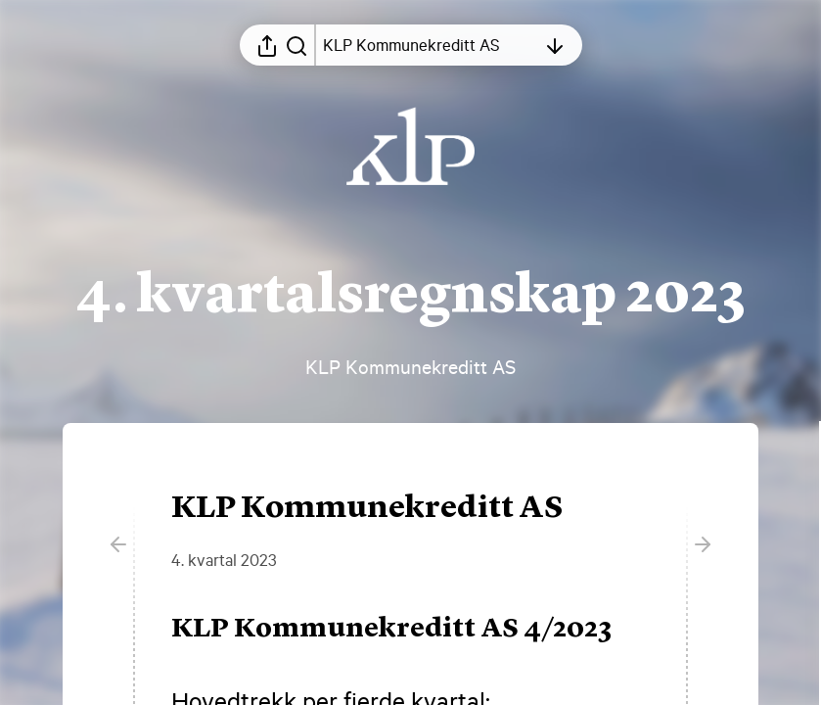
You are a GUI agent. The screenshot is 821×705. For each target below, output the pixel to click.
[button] (407, 629)
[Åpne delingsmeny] (267, 45)
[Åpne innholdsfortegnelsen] (429, 45)
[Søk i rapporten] (296, 45)
